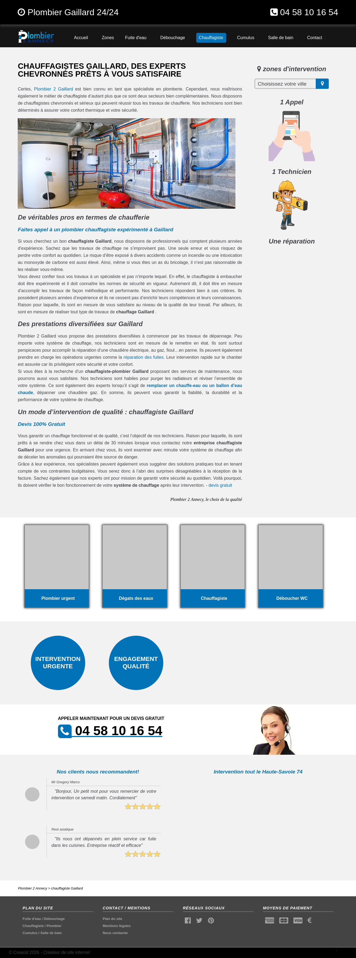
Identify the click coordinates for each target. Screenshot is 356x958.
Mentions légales (117, 926)
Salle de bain (51, 933)
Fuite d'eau (32, 919)
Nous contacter (115, 933)
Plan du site (112, 919)
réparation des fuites (144, 357)
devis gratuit (220, 485)
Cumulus (30, 933)
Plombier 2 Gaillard (53, 89)
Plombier (54, 926)
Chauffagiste (33, 926)
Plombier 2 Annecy (32, 888)
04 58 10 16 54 (309, 12)
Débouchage (54, 919)
